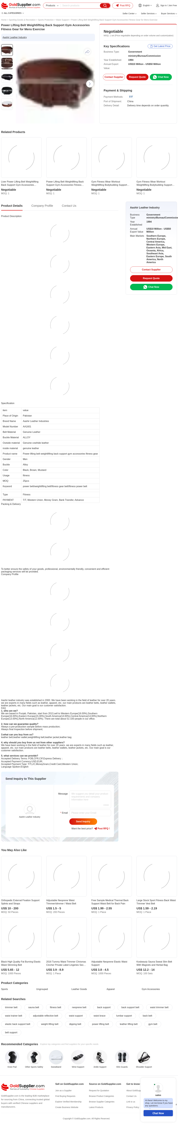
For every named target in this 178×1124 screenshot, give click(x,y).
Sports (4, 989)
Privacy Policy (132, 1107)
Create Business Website (66, 1107)
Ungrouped (42, 989)
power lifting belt (100, 1024)
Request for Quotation (99, 1090)
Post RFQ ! (102, 828)
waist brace (99, 1015)
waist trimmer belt (159, 1007)
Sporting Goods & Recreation (22, 20)
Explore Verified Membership (68, 1102)
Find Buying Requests (65, 1096)
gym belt (152, 1024)
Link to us (130, 1102)
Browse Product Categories (101, 1096)
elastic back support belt (17, 1024)
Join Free (172, 5)
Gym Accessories (151, 989)
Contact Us (131, 1096)
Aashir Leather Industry (15, 37)
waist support (76, 1015)
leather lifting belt (129, 1024)
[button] (89, 84)
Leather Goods (79, 989)
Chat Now (158, 1113)
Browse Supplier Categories (102, 1102)
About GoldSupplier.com (137, 1090)
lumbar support (124, 1015)
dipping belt (75, 1024)
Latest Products (96, 1107)
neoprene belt (79, 1007)
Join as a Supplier (63, 1090)
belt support (11, 1032)
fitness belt (55, 1007)
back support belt (130, 1007)
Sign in (163, 5)
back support (104, 1007)
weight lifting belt (49, 1024)
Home (4, 20)
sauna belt (33, 1007)
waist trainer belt (13, 1015)
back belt (147, 1015)
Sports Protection (46, 20)
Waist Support (62, 20)
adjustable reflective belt (45, 1015)
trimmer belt (11, 1007)
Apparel (111, 989)
